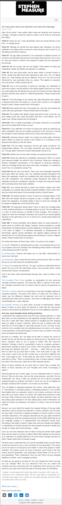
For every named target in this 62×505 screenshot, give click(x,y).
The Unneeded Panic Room (13, 280)
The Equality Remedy (10, 305)
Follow (34, 500)
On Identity (6, 245)
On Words (5, 266)
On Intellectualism (9, 253)
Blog (27, 500)
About (41, 500)
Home (20, 500)
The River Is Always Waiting (12, 291)
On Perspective (7, 260)
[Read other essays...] (10, 486)
